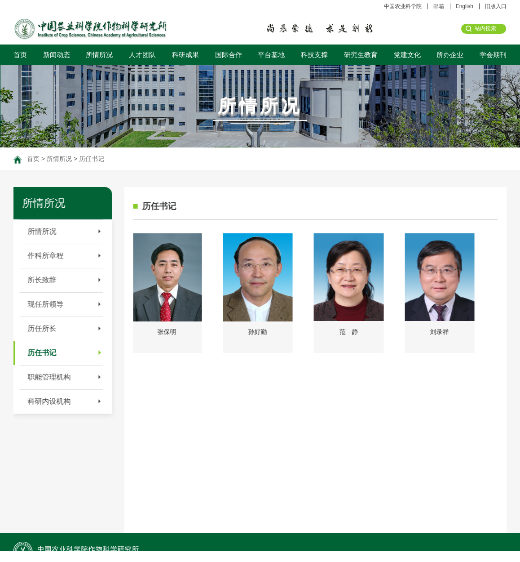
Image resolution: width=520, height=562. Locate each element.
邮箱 (438, 6)
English (464, 6)
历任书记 (91, 158)
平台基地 (271, 54)
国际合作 (228, 54)
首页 (20, 54)
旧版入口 (496, 6)
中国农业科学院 (403, 6)
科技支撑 (314, 54)
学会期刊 (493, 54)
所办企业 (449, 54)
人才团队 (142, 54)
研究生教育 (361, 54)
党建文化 (407, 54)
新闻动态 (56, 54)
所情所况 (99, 54)
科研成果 (185, 54)
